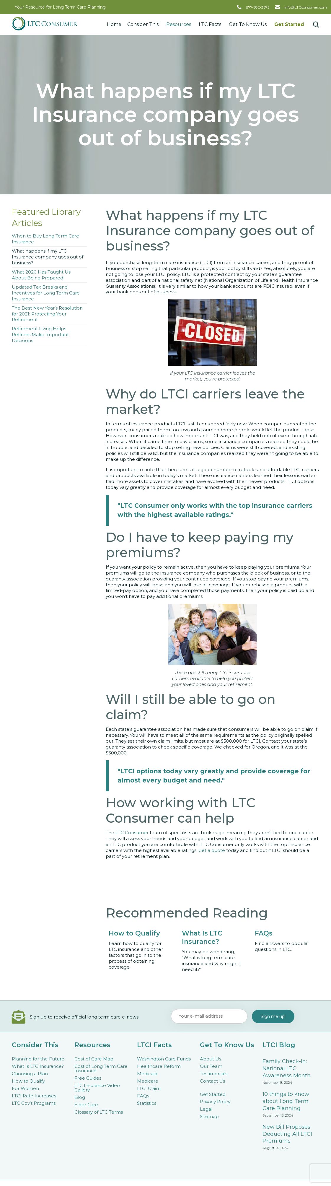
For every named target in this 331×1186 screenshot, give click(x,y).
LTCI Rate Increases (34, 1096)
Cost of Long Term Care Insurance (101, 1068)
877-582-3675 (257, 7)
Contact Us (212, 1081)
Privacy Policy (215, 1101)
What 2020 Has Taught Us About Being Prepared (41, 275)
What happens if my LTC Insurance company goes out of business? (47, 257)
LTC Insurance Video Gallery (97, 1088)
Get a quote (211, 850)
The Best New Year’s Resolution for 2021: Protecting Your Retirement (47, 314)
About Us (210, 1059)
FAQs (143, 1096)
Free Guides (87, 1078)
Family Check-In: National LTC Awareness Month (286, 1068)
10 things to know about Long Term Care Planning (285, 1101)
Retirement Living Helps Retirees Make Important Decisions (40, 334)
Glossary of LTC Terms (98, 1112)
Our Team (211, 1066)
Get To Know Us (248, 24)
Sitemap (209, 1116)
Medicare (147, 1081)
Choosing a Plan (30, 1073)
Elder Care (86, 1104)
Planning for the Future (38, 1059)
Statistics (146, 1103)
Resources (179, 24)
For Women (25, 1088)
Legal (206, 1109)
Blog (79, 1097)
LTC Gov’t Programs (34, 1103)
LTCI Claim (149, 1088)
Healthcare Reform (159, 1066)
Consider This (143, 24)
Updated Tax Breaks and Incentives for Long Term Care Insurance (46, 293)
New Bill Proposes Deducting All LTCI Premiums (287, 1134)
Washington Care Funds (164, 1059)
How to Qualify (28, 1081)
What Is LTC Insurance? (38, 1066)
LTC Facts (211, 24)
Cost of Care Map (93, 1059)
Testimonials (213, 1073)
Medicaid (147, 1073)
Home (114, 24)
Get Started (289, 24)
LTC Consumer (132, 832)
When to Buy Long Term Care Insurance (45, 239)
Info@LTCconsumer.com (305, 7)
